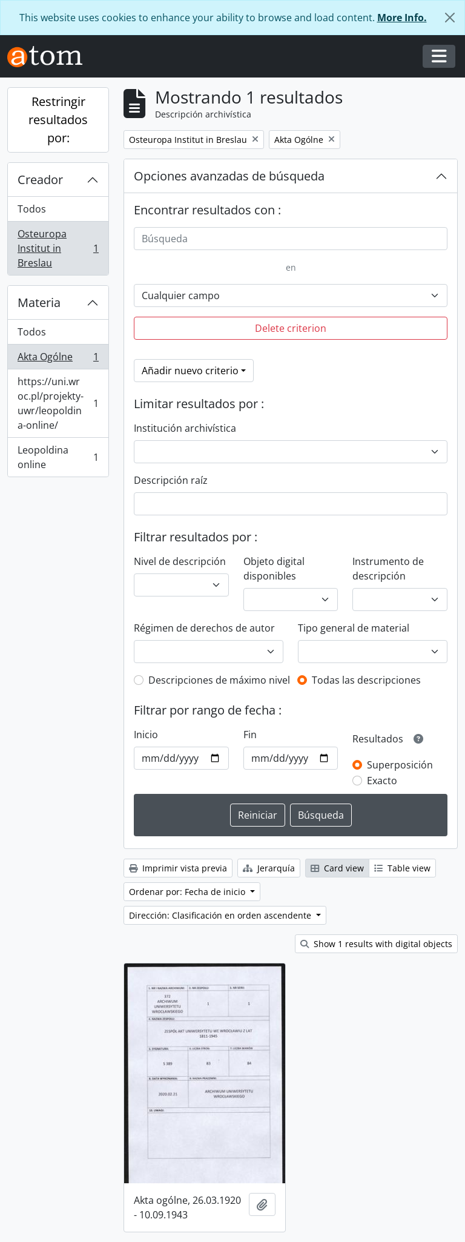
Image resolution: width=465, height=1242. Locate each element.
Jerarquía (269, 868)
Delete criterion (290, 328)
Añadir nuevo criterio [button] (190, 370)
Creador (40, 179)
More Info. (402, 17)
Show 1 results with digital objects (376, 944)
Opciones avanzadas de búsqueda (229, 176)
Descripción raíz (171, 480)
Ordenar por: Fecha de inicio (188, 891)
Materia (39, 302)
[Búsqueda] (290, 238)
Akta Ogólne (58, 359)
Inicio (146, 734)
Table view (402, 868)
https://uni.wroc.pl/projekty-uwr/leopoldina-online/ (58, 403)
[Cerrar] (449, 18)
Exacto (382, 780)
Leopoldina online (58, 457)
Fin (250, 734)
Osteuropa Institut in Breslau (58, 248)
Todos (32, 209)
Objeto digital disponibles (274, 569)
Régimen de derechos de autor (204, 628)
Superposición (400, 764)
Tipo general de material (353, 628)
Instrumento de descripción (388, 569)
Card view (337, 868)
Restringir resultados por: (58, 119)
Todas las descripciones (366, 680)
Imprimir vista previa (178, 868)
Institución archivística (185, 428)
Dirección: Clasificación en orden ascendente (221, 915)
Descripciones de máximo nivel (219, 680)
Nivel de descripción (180, 561)
